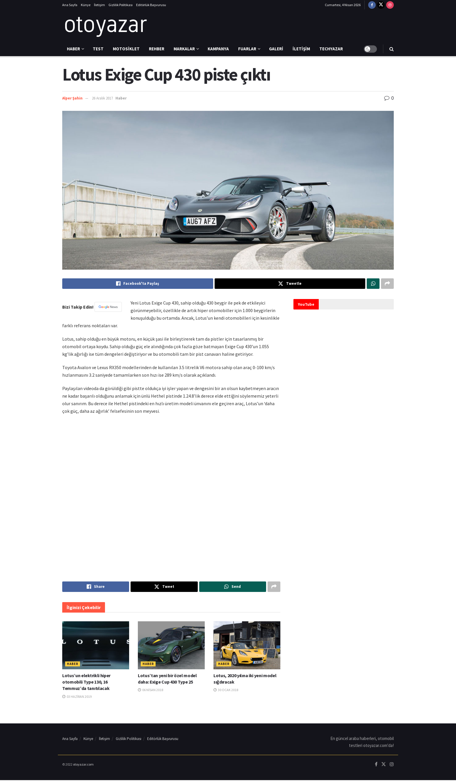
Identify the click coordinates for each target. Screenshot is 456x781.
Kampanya (218, 48)
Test (98, 48)
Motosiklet (126, 48)
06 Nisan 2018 (150, 691)
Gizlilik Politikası (120, 5)
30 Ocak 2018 (225, 691)
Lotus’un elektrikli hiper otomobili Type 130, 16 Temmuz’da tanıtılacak (86, 682)
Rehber (156, 48)
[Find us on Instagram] (390, 5)
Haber (73, 48)
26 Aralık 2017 (102, 98)
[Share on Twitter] (290, 283)
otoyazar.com (83, 765)
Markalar (184, 48)
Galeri (276, 48)
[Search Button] (391, 49)
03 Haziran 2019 (77, 697)
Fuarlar (247, 48)
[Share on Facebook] (137, 283)
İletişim (99, 5)
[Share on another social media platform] (387, 283)
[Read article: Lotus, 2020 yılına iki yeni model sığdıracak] (246, 646)
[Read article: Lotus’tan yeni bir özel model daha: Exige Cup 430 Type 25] (171, 646)
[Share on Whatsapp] (373, 283)
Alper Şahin (72, 98)
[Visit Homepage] (105, 26)
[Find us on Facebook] (372, 5)
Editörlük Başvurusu (151, 5)
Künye (85, 5)
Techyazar (331, 48)
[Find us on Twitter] (381, 5)
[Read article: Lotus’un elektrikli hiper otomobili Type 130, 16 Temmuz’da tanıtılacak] (95, 646)
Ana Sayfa (69, 5)
